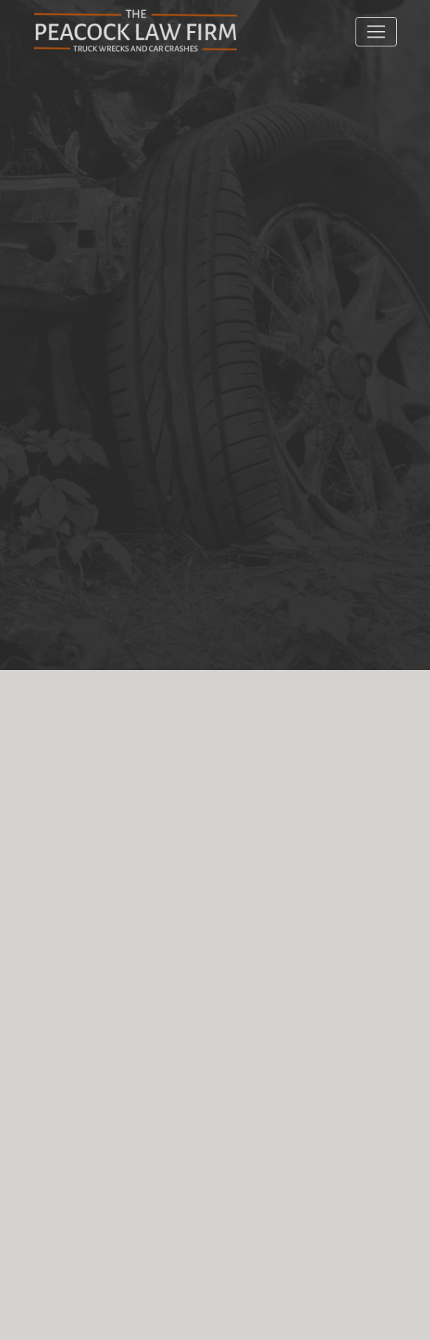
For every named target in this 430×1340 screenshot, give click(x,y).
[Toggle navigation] (376, 31)
